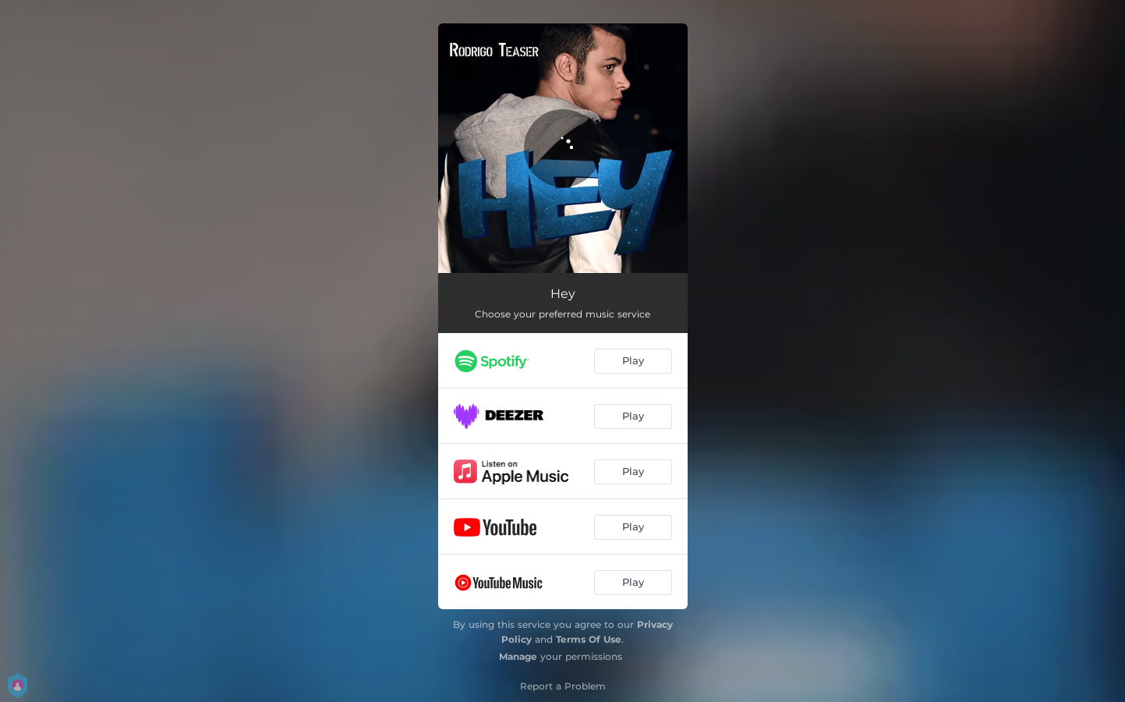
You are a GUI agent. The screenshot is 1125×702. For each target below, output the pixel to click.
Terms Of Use (588, 639)
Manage (518, 656)
